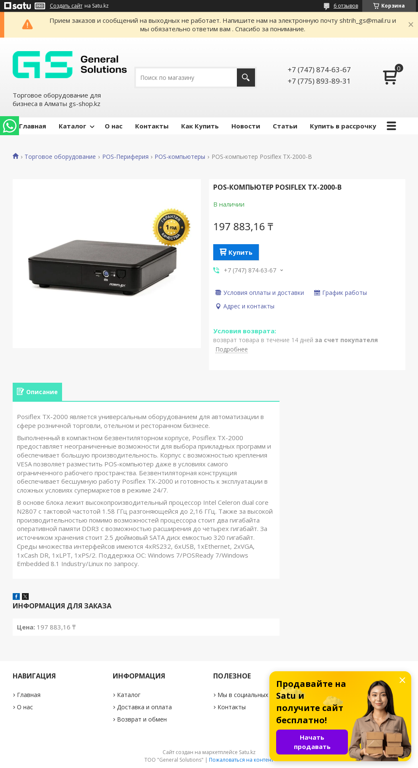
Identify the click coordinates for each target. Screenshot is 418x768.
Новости (245, 126)
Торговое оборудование (60, 157)
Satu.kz (247, 752)
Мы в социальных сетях (251, 695)
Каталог (72, 126)
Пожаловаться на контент (241, 759)
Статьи (285, 126)
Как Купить (200, 126)
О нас (113, 126)
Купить (240, 252)
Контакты (151, 126)
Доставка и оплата (144, 707)
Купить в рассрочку (343, 126)
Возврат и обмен (142, 719)
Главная (32, 126)
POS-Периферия (125, 157)
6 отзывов (346, 5)
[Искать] (246, 77)
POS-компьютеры (180, 157)
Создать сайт (66, 6)
